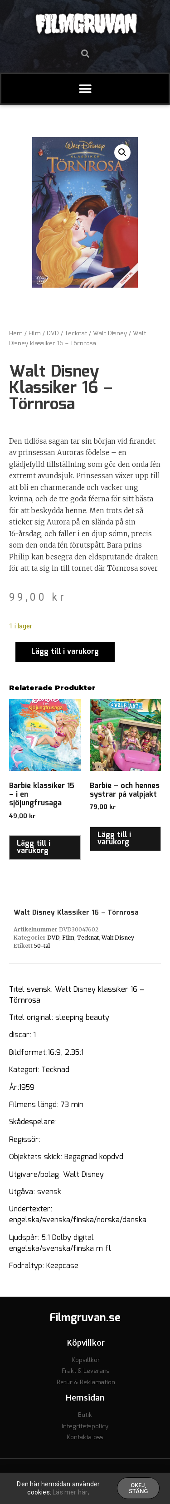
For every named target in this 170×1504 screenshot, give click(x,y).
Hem (16, 333)
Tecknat (76, 333)
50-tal (42, 945)
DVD (53, 333)
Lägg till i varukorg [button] (33, 847)
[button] (85, 53)
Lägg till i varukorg (65, 651)
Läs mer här (70, 1493)
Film (35, 333)
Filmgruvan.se (85, 1318)
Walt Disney (110, 333)
